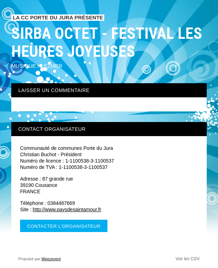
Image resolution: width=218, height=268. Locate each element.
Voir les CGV (187, 258)
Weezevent (51, 259)
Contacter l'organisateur (63, 226)
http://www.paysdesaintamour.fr (67, 209)
